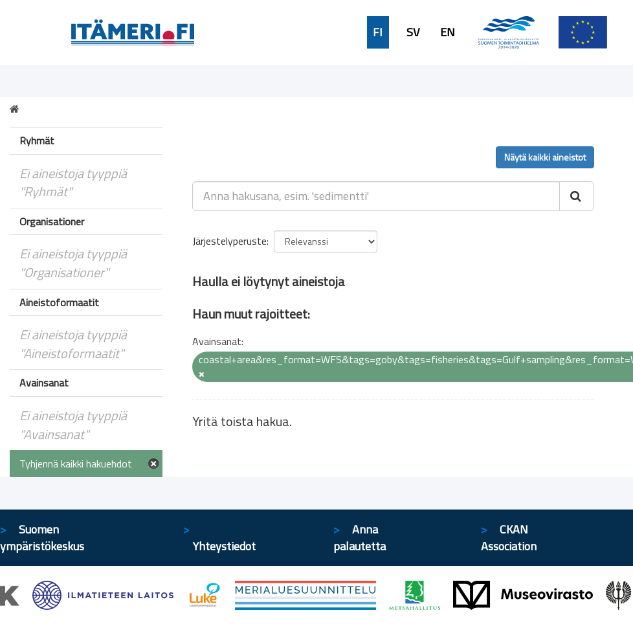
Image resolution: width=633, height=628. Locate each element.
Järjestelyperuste (229, 241)
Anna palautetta (359, 538)
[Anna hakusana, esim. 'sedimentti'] (376, 196)
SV (412, 32)
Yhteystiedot (224, 546)
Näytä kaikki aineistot (545, 157)
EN (447, 32)
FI (378, 32)
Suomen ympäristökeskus (42, 538)
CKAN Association (509, 538)
